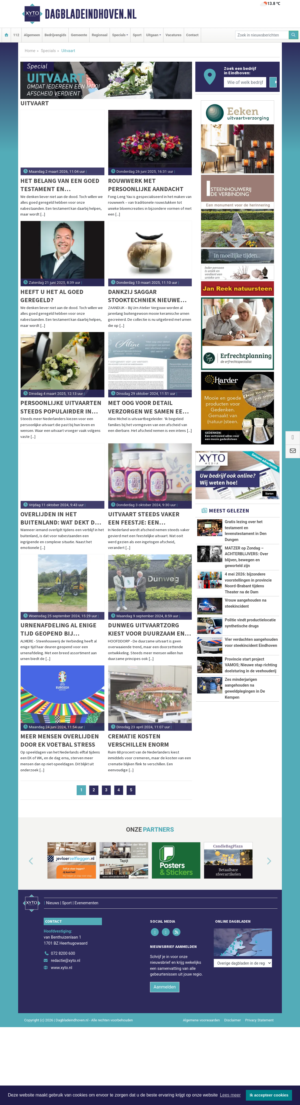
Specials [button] (119, 35)
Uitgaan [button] (152, 35)
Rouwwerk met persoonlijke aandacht (146, 185)
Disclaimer (232, 1020)
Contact (192, 35)
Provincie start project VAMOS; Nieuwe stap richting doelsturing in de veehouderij (251, 665)
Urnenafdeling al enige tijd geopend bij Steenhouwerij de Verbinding (58, 629)
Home (30, 51)
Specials (48, 51)
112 (16, 35)
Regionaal (99, 35)
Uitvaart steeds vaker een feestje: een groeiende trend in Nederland (143, 518)
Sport (137, 35)
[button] (24, 861)
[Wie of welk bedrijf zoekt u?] (245, 82)
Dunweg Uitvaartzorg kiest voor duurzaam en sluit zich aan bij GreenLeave (146, 629)
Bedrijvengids (55, 35)
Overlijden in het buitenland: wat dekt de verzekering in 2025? (59, 518)
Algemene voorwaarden (201, 1020)
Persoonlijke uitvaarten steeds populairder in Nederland (60, 407)
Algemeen (32, 35)
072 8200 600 (63, 953)
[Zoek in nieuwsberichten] (262, 35)
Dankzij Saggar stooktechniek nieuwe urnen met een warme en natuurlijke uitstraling (147, 296)
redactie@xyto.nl (65, 960)
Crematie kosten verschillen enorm (138, 740)
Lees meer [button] (230, 1095)
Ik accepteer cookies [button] (269, 1095)
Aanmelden (165, 987)
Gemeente (79, 35)
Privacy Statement (259, 1020)
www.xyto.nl (61, 967)
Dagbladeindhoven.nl (91, 14)
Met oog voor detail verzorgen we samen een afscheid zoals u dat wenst (147, 407)
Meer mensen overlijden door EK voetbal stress (59, 740)
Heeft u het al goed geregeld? (52, 296)
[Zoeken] (294, 35)
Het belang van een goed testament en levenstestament (59, 185)
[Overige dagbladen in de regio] (243, 963)
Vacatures (174, 35)
